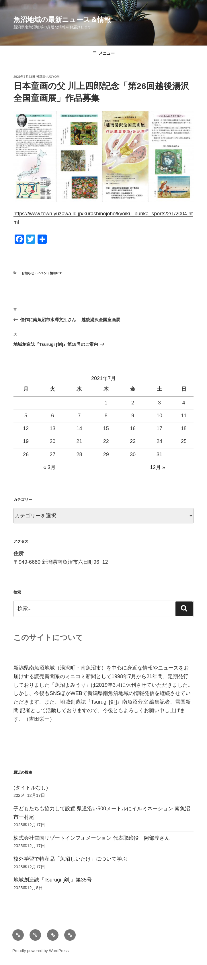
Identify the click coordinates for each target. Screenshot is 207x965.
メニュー (104, 53)
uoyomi (54, 76)
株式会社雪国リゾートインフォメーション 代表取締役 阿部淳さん (91, 838)
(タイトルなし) (30, 788)
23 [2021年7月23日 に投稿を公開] (133, 441)
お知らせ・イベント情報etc (42, 273)
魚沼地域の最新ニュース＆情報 (62, 19)
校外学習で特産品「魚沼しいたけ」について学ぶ (70, 859)
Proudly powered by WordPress (40, 950)
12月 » (157, 467)
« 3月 (49, 467)
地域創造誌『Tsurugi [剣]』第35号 (52, 880)
